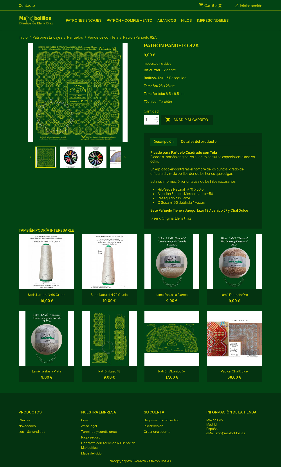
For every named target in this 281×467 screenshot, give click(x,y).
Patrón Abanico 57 (171, 371)
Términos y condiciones (99, 431)
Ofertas (24, 420)
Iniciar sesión (153, 426)
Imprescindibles (213, 20)
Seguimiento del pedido (161, 420)
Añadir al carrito (186, 120)
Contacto (27, 5)
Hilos (186, 20)
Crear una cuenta (157, 431)
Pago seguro (91, 437)
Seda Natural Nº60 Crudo (46, 295)
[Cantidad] (149, 120)
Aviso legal (89, 426)
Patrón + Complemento (129, 20)
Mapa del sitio (91, 453)
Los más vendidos (32, 431)
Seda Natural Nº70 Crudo (109, 295)
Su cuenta (154, 412)
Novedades (27, 426)
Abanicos (166, 20)
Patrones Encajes (84, 20)
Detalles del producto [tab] (199, 141)
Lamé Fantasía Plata (46, 371)
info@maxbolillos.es (230, 433)
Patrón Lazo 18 (109, 371)
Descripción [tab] (164, 141)
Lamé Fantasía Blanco (172, 295)
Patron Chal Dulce (234, 371)
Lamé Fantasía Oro (234, 295)
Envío (85, 420)
